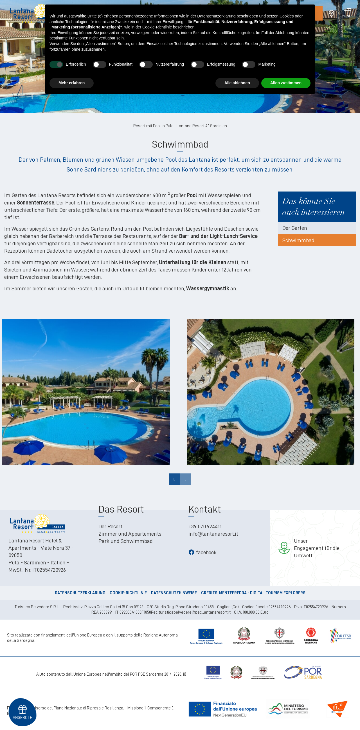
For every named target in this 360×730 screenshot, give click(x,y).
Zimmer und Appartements (129, 534)
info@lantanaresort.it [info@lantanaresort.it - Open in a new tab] (213, 534)
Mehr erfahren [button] (71, 83)
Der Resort (110, 526)
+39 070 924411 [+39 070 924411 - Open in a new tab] (205, 526)
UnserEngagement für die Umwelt (316, 548)
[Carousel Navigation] (180, 479)
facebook (202, 552)
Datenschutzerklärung (80, 593)
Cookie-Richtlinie (128, 593)
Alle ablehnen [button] (237, 83)
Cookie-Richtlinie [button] (157, 27)
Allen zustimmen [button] (286, 83)
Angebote (22, 717)
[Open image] (86, 390)
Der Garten (294, 228)
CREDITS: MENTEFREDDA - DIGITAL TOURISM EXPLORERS (253, 593)
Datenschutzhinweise (174, 593)
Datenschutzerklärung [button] (216, 16)
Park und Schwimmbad (125, 541)
